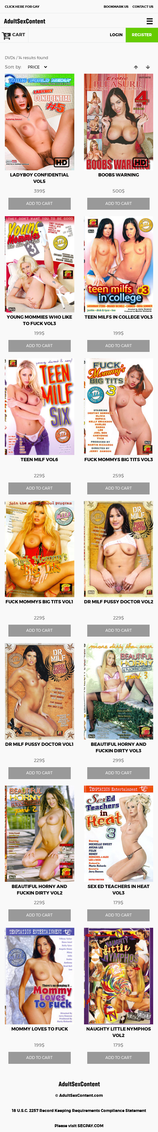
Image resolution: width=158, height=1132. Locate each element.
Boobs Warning (118, 175)
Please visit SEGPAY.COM (79, 1126)
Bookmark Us (116, 6)
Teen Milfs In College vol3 (119, 317)
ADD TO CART (39, 204)
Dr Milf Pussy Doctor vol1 (39, 744)
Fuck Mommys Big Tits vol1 (39, 602)
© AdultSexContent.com (79, 1095)
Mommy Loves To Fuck (39, 1029)
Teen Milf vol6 (39, 460)
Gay (22, 6)
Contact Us (142, 6)
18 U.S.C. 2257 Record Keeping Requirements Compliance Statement (79, 1111)
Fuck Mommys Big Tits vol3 (118, 460)
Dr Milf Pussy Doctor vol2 (118, 602)
